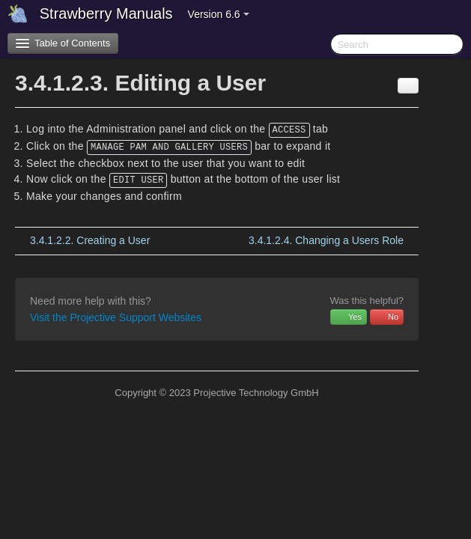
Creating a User (90, 240)
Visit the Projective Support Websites (115, 317)
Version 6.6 (218, 14)
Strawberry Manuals (106, 13)
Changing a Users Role (326, 240)
